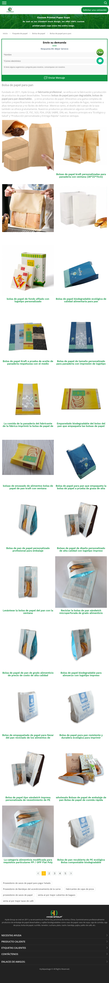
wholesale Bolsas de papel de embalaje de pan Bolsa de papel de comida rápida (81, 798)
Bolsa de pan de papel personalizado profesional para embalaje (28, 549)
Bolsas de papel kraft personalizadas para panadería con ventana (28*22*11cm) (81, 175)
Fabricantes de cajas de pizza (80, 889)
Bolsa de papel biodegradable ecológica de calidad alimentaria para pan (81, 300)
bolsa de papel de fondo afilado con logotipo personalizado (28, 300)
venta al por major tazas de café (18, 901)
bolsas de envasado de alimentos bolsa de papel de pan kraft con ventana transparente (28, 488)
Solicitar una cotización (95, 9)
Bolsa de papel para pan (60, 33)
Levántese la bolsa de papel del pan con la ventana (28, 611)
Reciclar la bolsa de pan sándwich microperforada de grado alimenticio (81, 611)
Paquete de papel (20, 33)
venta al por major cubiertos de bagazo (56, 895)
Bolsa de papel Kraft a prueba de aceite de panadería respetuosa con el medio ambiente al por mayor (28, 364)
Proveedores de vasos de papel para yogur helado (27, 883)
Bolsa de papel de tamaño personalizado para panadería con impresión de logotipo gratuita (81, 364)
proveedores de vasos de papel (18, 895)
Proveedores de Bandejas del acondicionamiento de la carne (32, 889)
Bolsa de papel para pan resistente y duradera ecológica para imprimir (81, 736)
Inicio (5, 33)
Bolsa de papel (38, 33)
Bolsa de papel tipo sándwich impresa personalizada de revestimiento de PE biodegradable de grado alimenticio (28, 800)
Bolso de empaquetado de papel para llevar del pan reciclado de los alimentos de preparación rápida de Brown (28, 737)
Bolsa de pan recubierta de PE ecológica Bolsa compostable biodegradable (81, 861)
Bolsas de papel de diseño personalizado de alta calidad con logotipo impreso (81, 549)
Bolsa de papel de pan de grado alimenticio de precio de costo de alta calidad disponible (28, 675)
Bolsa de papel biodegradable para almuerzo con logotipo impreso (81, 674)
